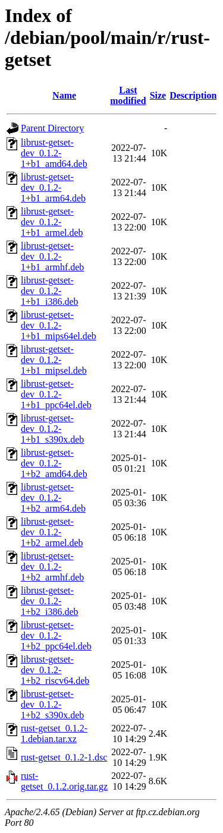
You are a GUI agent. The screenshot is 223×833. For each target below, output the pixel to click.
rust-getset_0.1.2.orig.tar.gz (64, 781)
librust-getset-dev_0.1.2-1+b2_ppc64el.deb (56, 635)
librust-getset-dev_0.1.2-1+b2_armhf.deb (52, 566)
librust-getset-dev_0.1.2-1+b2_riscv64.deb (55, 670)
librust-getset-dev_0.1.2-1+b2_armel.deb (52, 532)
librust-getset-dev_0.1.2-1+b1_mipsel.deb (54, 360)
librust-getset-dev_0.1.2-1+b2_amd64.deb (54, 463)
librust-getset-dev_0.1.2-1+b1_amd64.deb (54, 153)
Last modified (128, 95)
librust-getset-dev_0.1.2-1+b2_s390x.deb (52, 704)
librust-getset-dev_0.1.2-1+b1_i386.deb (49, 291)
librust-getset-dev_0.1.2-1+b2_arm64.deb (53, 497)
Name (64, 95)
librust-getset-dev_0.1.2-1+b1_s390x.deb (52, 428)
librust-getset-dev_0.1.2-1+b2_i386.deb (49, 601)
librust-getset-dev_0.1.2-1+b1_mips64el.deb (58, 325)
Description (192, 95)
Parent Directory (52, 128)
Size (158, 95)
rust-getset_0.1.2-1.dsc (64, 757)
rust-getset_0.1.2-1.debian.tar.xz (54, 733)
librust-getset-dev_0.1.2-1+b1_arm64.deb (53, 187)
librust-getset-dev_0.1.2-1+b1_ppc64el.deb (56, 394)
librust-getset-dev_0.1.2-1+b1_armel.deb (52, 222)
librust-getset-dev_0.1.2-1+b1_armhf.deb (52, 256)
